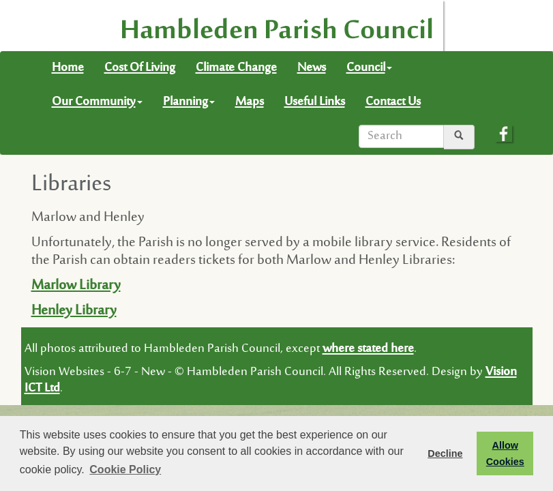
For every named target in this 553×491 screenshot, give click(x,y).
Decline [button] (445, 453)
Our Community (97, 102)
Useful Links (314, 102)
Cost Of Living (139, 68)
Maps (249, 102)
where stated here (368, 349)
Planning (189, 102)
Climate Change (236, 68)
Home (68, 68)
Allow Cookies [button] (505, 453)
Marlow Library (76, 286)
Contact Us (393, 102)
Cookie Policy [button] (125, 469)
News (311, 68)
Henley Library (74, 311)
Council (369, 68)
